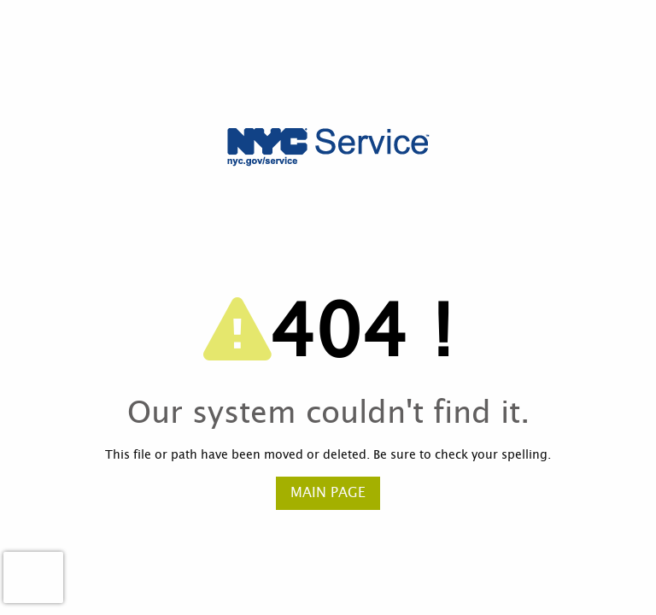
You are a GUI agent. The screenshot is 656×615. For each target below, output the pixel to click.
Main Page (328, 493)
